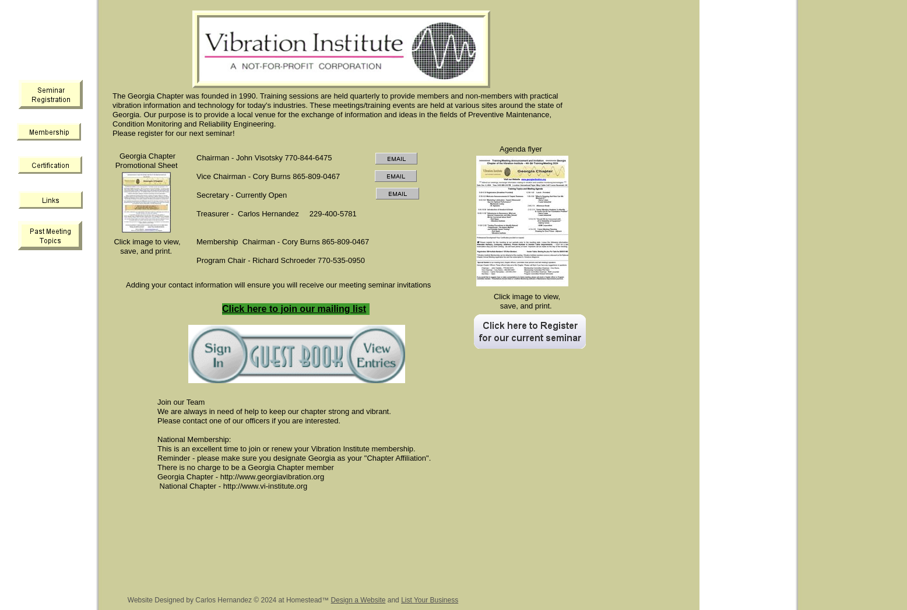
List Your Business (429, 600)
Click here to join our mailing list (294, 309)
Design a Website (358, 600)
